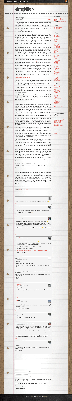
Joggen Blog (56, 95)
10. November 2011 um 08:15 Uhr (22, 301)
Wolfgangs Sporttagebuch (58, 106)
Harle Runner (56, 94)
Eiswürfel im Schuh (57, 91)
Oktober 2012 (56, 61)
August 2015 (56, 39)
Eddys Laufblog (56, 90)
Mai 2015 (55, 42)
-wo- (24, 1)
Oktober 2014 (56, 48)
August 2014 (56, 49)
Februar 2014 (56, 53)
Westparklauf (56, 124)
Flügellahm (56, 30)
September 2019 (57, 36)
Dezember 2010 (57, 80)
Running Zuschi (56, 101)
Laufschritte (56, 130)
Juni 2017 (56, 37)
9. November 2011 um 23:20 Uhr (23, 285)
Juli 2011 (55, 74)
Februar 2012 (56, 68)
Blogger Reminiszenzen (62, 18)
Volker (16, 300)
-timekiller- (24, 9)
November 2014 (57, 47)
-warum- (15, 1)
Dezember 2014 (57, 46)
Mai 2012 (55, 65)
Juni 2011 (56, 75)
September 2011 (57, 72)
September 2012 (57, 62)
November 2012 (57, 60)
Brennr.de (56, 85)
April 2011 (56, 76)
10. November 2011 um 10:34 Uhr (23, 315)
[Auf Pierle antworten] (16, 203)
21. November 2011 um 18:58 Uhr (22, 324)
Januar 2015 (56, 45)
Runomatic (56, 103)
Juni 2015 (56, 41)
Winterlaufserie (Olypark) (58, 125)
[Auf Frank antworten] (16, 280)
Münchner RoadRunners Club (59, 131)
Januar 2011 (56, 79)
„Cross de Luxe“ (18, 77)
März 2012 (56, 67)
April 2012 (56, 66)
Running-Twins (56, 102)
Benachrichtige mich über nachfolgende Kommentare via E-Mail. (31, 383)
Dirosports (56, 88)
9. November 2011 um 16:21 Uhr (23, 238)
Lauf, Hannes (56, 97)
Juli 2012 (55, 64)
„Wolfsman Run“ (26, 77)
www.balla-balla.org (33, 84)
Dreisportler (56, 89)
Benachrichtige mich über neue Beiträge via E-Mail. (28, 386)
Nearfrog (32, 396)
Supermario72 (18, 218)
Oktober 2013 (56, 55)
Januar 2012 (56, 69)
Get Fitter (55, 93)
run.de (55, 132)
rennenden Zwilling (32, 61)
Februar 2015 (56, 44)
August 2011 (56, 73)
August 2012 (56, 63)
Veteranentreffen (62, 22)
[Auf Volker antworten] (16, 310)
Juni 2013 (56, 58)
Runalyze (55, 133)
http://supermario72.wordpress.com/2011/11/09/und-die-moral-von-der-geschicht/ (33, 250)
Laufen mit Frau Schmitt (58, 98)
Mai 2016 (55, 38)
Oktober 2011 (56, 71)
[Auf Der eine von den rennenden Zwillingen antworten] (16, 338)
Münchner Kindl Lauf (57, 121)
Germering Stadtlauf (57, 118)
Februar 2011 (56, 78)
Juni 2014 (56, 50)
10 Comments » (25, 189)
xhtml (37, 396)
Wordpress (45, 396)
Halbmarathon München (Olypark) (60, 119)
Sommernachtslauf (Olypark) (59, 123)
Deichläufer (56, 87)
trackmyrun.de (48, 61)
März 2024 (56, 35)
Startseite (9, 1)
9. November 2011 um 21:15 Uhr (22, 259)
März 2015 (56, 43)
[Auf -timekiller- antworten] (17, 214)
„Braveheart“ (46, 76)
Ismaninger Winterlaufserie (58, 120)
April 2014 (56, 51)
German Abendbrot (57, 111)
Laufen (20, 189)
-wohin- (29, 1)
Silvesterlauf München (58, 122)
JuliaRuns (56, 96)
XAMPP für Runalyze (62, 21)
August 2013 (56, 56)
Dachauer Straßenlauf (58, 117)
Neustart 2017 (56, 29)
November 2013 (57, 54)
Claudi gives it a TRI (57, 86)
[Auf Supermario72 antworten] (16, 234)
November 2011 (57, 70)
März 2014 (56, 52)
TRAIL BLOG (56, 105)
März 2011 (56, 77)
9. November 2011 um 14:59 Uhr (22, 219)
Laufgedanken (56, 100)
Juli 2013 (55, 57)
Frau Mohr (56, 92)
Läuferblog (56, 99)
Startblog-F (56, 104)
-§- (32, 1)
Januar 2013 (56, 59)
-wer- (20, 1)
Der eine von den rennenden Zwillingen (23, 323)
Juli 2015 (55, 40)
